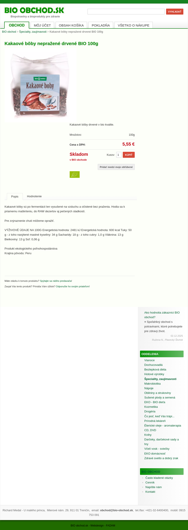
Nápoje (148, 388)
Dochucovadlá (153, 364)
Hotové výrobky (154, 374)
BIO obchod (9, 31)
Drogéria (149, 411)
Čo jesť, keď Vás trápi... (159, 416)
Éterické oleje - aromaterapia (162, 425)
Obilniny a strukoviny (157, 393)
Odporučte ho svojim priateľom (72, 286)
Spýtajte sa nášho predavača (55, 281)
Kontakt (150, 491)
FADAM (110, 525)
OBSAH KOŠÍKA (71, 25)
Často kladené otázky (159, 477)
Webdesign (97, 525)
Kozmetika (151, 406)
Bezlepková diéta (155, 369)
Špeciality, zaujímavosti (32, 31)
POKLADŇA (101, 25)
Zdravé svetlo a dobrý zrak (161, 458)
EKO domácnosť (155, 453)
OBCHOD (17, 25)
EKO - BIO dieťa (154, 402)
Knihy (148, 434)
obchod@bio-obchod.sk (116, 510)
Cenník (150, 482)
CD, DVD (150, 430)
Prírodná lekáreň (155, 421)
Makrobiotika (152, 383)
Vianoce (149, 360)
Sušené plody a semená (159, 397)
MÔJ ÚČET (42, 25)
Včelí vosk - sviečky (156, 448)
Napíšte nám (154, 487)
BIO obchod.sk (79, 525)
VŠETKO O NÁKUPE (134, 25)
